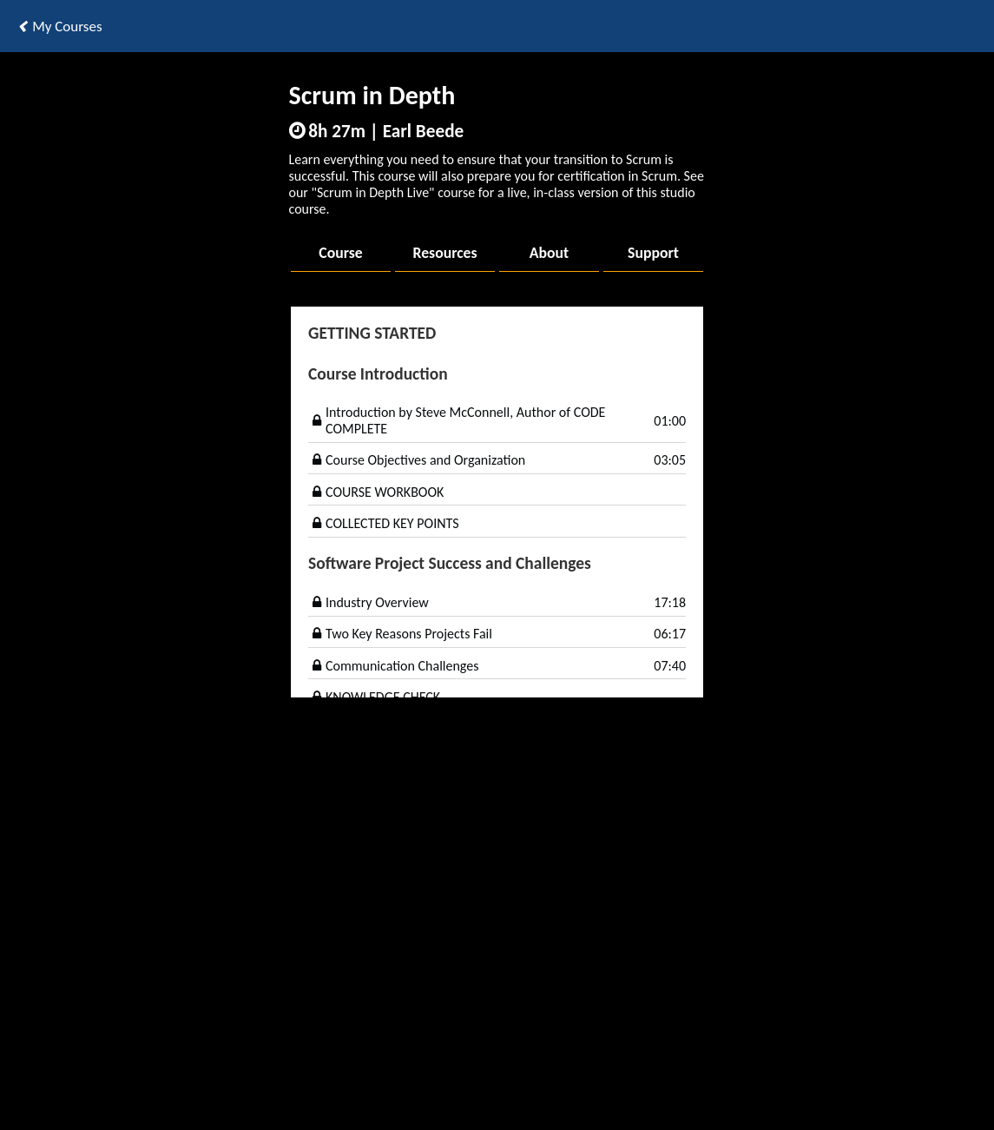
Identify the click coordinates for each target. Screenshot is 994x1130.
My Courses (59, 26)
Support (653, 252)
